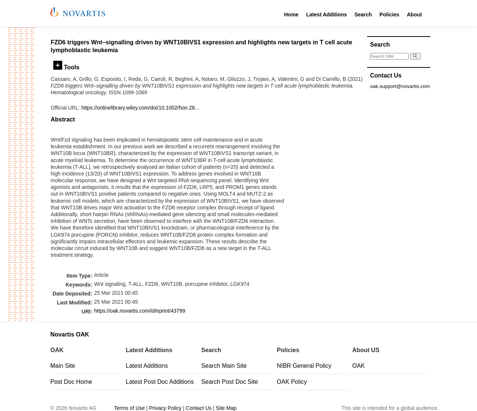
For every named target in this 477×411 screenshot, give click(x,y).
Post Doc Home (71, 382)
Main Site (62, 366)
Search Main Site (224, 366)
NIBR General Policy (304, 366)
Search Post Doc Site (229, 382)
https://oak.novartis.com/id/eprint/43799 (139, 311)
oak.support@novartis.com (400, 86)
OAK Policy (292, 382)
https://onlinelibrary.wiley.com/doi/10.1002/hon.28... (140, 108)
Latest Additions (326, 15)
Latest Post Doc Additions (160, 382)
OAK (358, 366)
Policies (389, 15)
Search (363, 15)
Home (291, 15)
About (414, 15)
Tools (66, 67)
